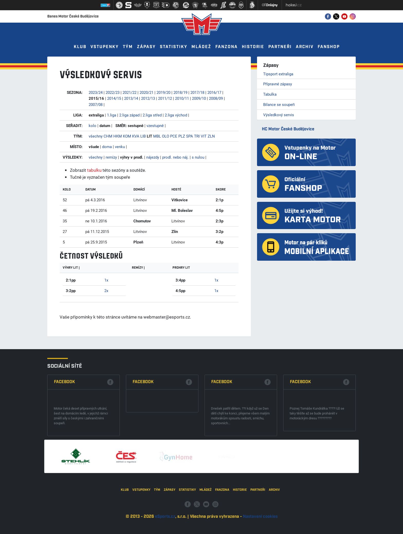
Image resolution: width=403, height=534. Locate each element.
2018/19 (180, 92)
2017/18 (197, 92)
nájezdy (152, 157)
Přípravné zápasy (277, 83)
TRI (197, 136)
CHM (108, 136)
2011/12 (165, 98)
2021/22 (129, 92)
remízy (111, 157)
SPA (189, 136)
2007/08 (96, 104)
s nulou (198, 157)
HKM (117, 136)
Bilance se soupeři (279, 104)
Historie (253, 47)
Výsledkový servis (278, 114)
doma (107, 146)
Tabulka (270, 94)
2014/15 (114, 98)
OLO (165, 136)
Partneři (280, 47)
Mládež (201, 47)
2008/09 (216, 98)
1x (106, 280)
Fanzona (226, 47)
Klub (80, 47)
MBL (157, 136)
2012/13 (148, 98)
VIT (204, 136)
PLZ (181, 136)
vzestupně (155, 125)
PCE (173, 136)
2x (106, 290)
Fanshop (329, 47)
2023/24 (96, 92)
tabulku (94, 170)
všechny (96, 136)
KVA (135, 136)
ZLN (211, 136)
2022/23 (113, 92)
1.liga (111, 114)
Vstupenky (104, 47)
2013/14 (131, 98)
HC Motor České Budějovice (288, 129)
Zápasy (146, 47)
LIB (143, 136)
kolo (92, 125)
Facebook (64, 444)
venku (120, 146)
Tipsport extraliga (278, 73)
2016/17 (214, 92)
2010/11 (182, 98)
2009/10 (199, 98)
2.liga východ (176, 114)
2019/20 (163, 92)
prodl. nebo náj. (175, 157)
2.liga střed (152, 114)
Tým (128, 47)
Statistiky (173, 47)
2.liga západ (129, 114)
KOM (127, 136)
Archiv (305, 47)
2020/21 (146, 92)
